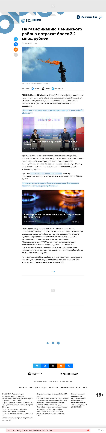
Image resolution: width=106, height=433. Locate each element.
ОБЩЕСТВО (47, 381)
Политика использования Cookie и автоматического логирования (14, 410)
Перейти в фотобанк (44, 83)
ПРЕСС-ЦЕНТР (34, 388)
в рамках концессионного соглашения (46, 173)
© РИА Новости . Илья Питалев (30, 83)
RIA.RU (78, 388)
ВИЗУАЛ (69, 381)
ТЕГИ (85, 388)
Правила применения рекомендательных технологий (17, 419)
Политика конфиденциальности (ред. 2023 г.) (17, 414)
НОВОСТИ (23, 388)
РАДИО (44, 388)
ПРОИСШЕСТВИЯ (59, 381)
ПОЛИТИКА (38, 381)
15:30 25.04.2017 (27, 43)
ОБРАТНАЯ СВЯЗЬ (67, 388)
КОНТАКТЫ (53, 388)
